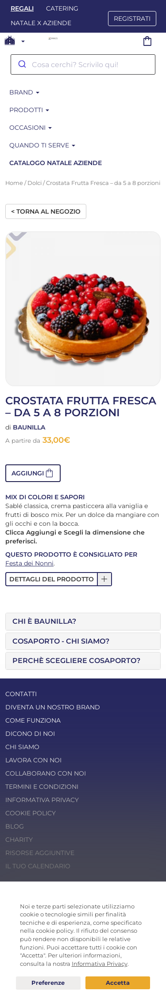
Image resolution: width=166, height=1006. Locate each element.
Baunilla (29, 427)
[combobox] (83, 64)
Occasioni (30, 128)
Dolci (34, 183)
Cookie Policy (30, 813)
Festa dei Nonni (29, 563)
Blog (14, 826)
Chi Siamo (22, 747)
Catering (62, 8)
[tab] (83, 621)
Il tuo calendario (37, 866)
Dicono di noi (30, 734)
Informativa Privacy (42, 800)
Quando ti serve (42, 145)
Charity (19, 840)
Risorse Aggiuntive (39, 853)
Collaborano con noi (45, 773)
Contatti (21, 694)
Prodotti (29, 110)
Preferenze (48, 983)
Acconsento (117, 982)
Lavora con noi (33, 760)
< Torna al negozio (46, 211)
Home (14, 183)
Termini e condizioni (41, 787)
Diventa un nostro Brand (52, 707)
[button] (33, 473)
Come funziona (33, 720)
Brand (24, 92)
